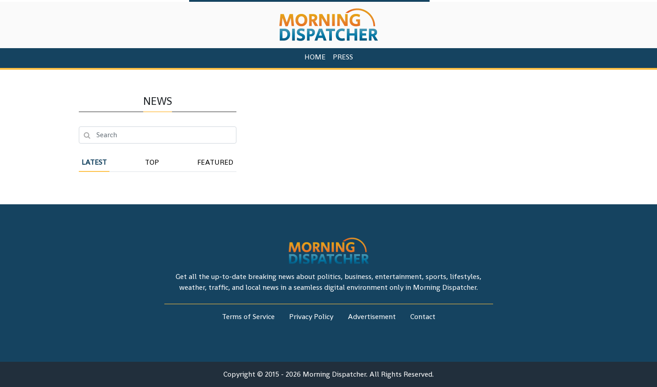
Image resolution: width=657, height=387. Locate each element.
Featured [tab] (215, 162)
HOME (315, 57)
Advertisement (372, 316)
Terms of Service (248, 316)
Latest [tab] (94, 162)
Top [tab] (152, 162)
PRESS (343, 57)
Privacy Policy (311, 316)
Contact (422, 316)
